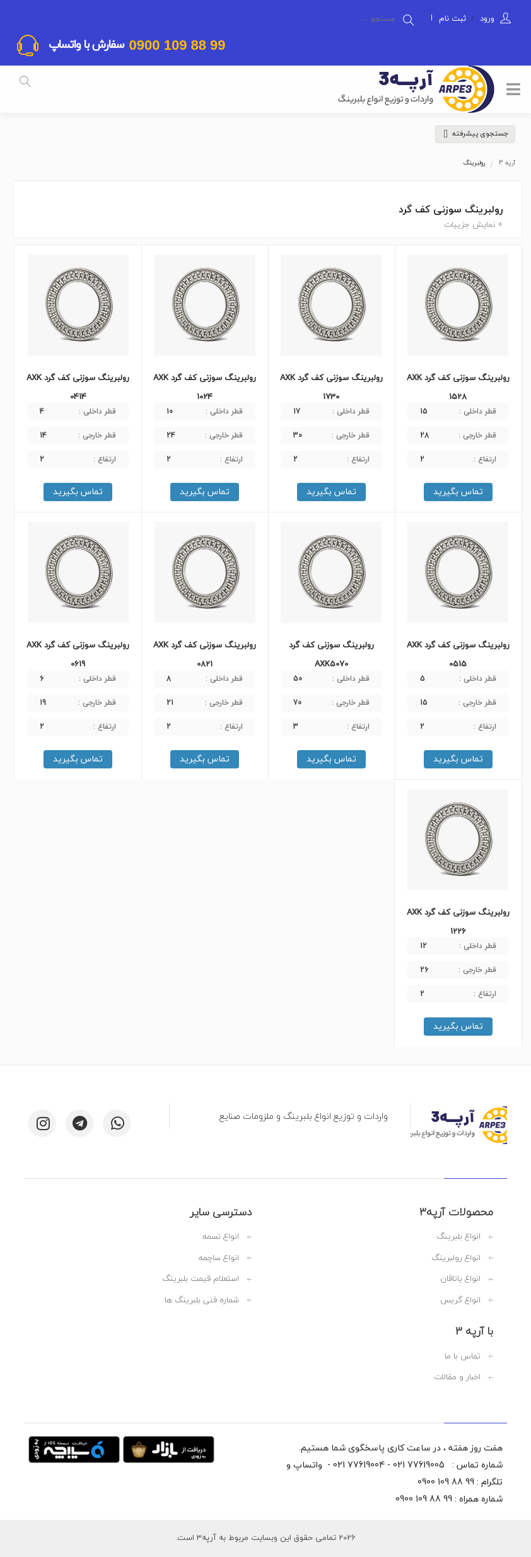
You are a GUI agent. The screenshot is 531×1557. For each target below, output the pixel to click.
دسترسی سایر (221, 1212)
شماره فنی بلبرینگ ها (202, 1300)
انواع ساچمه (219, 1258)
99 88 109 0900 (175, 45)
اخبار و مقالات (457, 1377)
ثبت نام (452, 18)
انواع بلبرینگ (458, 1236)
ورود (485, 18)
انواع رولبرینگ (456, 1258)
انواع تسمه (220, 1236)
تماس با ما (463, 1356)
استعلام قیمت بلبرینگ (200, 1279)
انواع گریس (460, 1300)
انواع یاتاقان (460, 1279)
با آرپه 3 (474, 1331)
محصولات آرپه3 (456, 1212)
